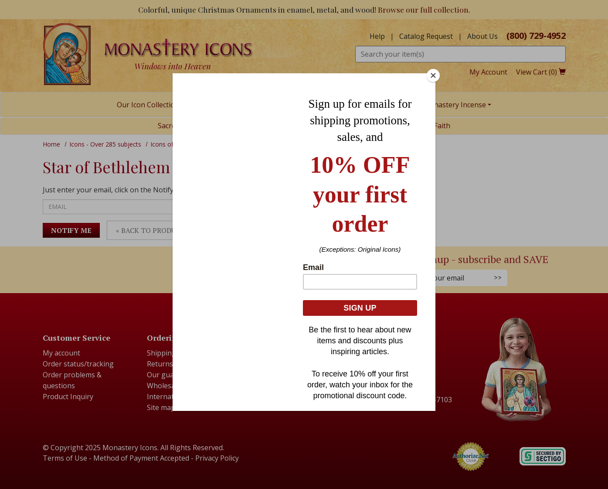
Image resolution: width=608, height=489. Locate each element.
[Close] (433, 75)
